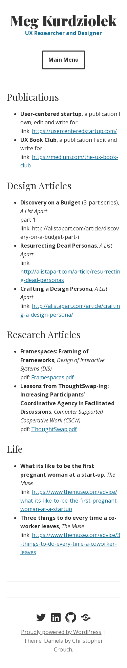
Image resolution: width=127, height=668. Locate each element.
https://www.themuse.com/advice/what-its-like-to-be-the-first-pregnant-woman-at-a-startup (69, 500)
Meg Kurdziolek (63, 20)
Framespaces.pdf (52, 377)
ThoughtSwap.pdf (54, 429)
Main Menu (63, 59)
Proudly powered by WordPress (61, 632)
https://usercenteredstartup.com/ (74, 131)
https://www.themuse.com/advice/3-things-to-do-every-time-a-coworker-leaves (70, 543)
